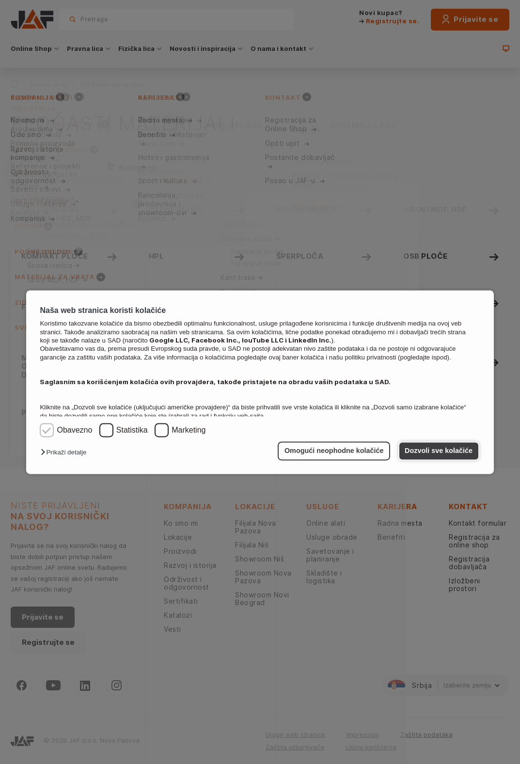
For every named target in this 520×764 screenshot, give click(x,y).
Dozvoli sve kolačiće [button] (439, 451)
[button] (66, 453)
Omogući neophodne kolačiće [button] (334, 451)
